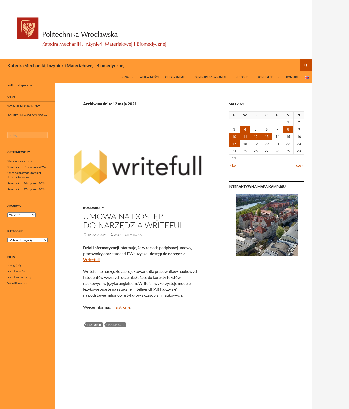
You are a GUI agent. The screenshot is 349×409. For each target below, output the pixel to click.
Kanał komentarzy (19, 277)
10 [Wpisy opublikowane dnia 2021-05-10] (234, 136)
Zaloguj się (14, 265)
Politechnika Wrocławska (27, 115)
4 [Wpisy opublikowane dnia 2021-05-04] (245, 129)
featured (94, 324)
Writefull (91, 259)
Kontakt (292, 77)
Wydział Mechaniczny (23, 106)
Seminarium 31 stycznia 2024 (26, 167)
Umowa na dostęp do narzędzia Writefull (135, 220)
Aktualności (149, 77)
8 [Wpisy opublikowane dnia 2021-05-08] (288, 129)
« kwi (234, 165)
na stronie (121, 307)
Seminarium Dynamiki (210, 77)
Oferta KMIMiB (175, 77)
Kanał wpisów (16, 271)
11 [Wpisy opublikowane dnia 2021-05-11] (245, 136)
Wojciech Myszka (128, 235)
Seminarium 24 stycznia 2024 (26, 183)
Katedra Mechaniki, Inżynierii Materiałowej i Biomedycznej (66, 65)
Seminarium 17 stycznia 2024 (26, 189)
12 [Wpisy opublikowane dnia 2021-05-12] (256, 136)
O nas (126, 77)
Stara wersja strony (19, 161)
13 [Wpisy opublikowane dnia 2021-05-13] (267, 136)
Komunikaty (93, 208)
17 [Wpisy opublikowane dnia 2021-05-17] (234, 144)
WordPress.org (17, 283)
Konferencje (266, 77)
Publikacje (116, 324)
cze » (299, 165)
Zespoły (242, 77)
